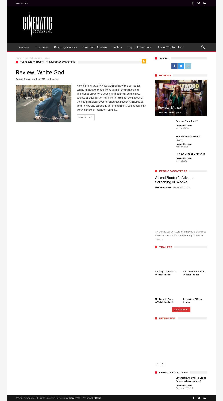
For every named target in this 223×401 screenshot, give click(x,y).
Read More (86, 117)
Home (18, 58)
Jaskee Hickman (166, 112)
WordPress (74, 397)
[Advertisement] (143, 19)
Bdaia (98, 397)
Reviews (54, 79)
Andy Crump (24, 79)
